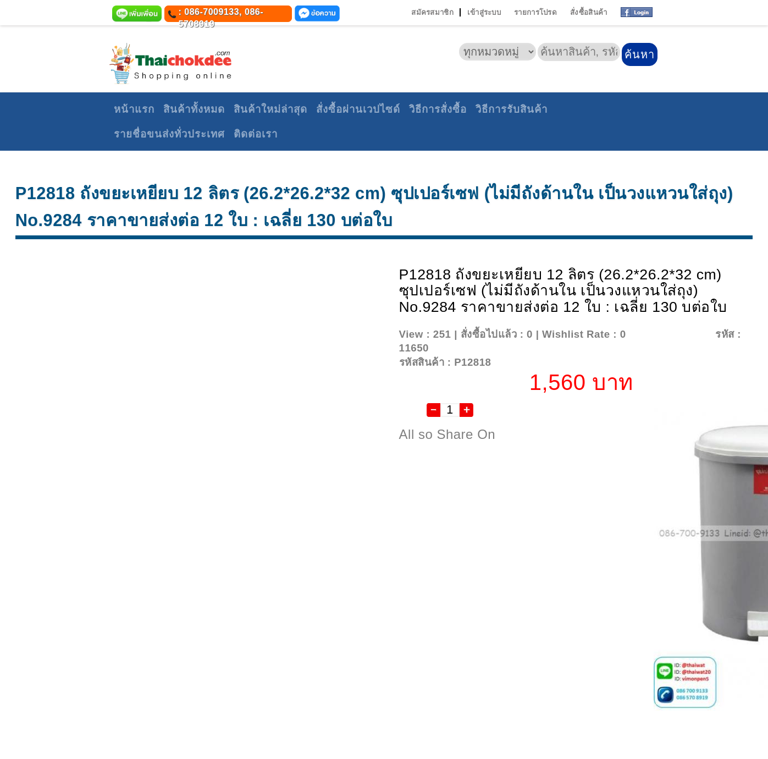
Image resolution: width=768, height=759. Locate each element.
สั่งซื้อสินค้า (588, 12)
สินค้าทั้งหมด (194, 109)
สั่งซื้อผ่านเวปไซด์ (358, 109)
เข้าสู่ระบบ (484, 12)
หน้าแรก (134, 109)
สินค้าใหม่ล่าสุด (270, 109)
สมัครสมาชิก (432, 12)
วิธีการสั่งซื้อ (438, 109)
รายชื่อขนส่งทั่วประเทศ (169, 134)
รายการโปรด (535, 12)
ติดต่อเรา (256, 134)
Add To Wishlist (669, 334)
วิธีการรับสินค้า (512, 109)
